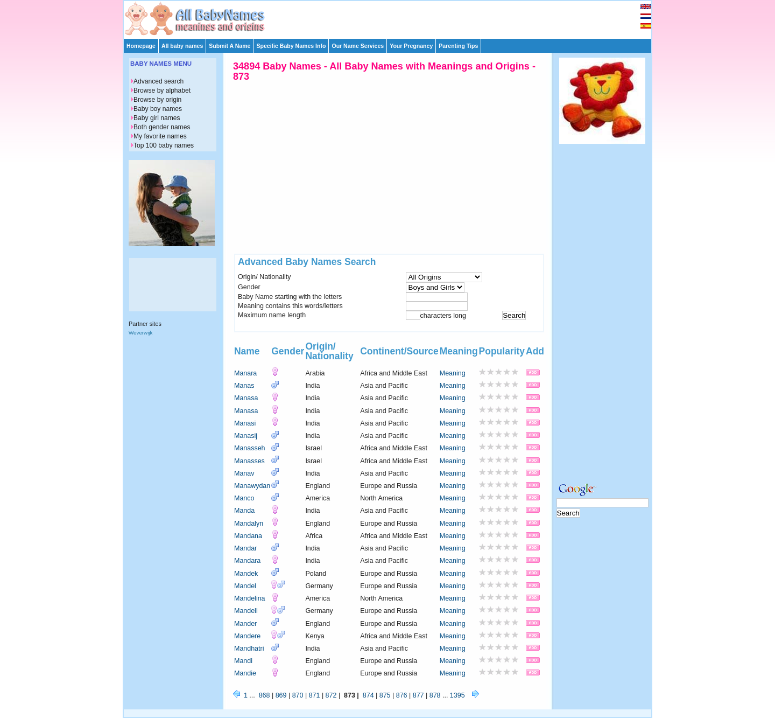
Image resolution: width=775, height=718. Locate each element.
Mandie (245, 673)
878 (435, 695)
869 (281, 695)
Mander (245, 624)
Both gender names (161, 127)
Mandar (245, 548)
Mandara (247, 560)
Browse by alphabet (162, 90)
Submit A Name (229, 46)
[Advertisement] (392, 17)
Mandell (246, 611)
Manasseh (249, 448)
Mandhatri (249, 648)
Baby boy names (157, 109)
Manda (244, 510)
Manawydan (252, 486)
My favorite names (160, 136)
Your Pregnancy (411, 46)
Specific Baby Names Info (291, 46)
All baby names (182, 46)
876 (401, 695)
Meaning (453, 373)
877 (418, 695)
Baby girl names (156, 118)
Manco (244, 498)
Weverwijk (140, 333)
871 (314, 695)
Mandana (248, 536)
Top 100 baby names (163, 145)
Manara (245, 373)
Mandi (243, 661)
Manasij (245, 436)
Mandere (247, 636)
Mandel (245, 586)
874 (368, 695)
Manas (244, 385)
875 (385, 695)
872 (331, 695)
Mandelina (249, 598)
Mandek (246, 573)
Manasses (249, 461)
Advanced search (158, 81)
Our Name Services (358, 46)
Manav (244, 473)
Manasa (246, 398)
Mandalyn (248, 523)
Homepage (141, 46)
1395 (457, 695)
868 (264, 695)
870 (298, 695)
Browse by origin (157, 99)
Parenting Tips (458, 46)
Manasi (245, 423)
